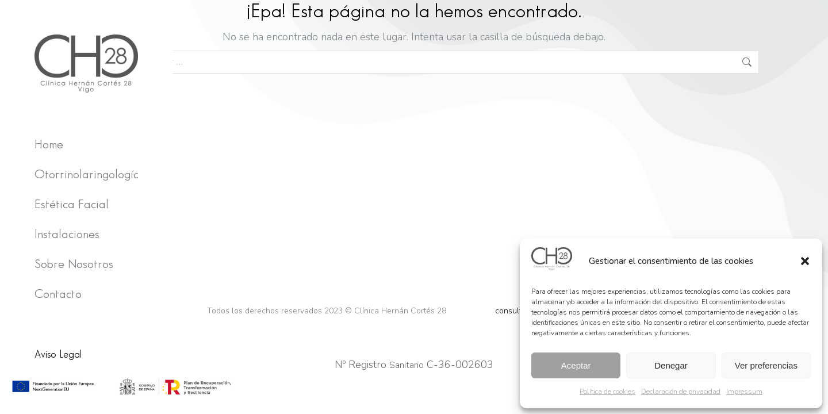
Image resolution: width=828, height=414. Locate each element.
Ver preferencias (766, 365)
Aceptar (576, 365)
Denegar (671, 365)
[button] (805, 261)
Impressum (744, 391)
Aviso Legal (58, 354)
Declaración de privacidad (680, 391)
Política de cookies (607, 391)
